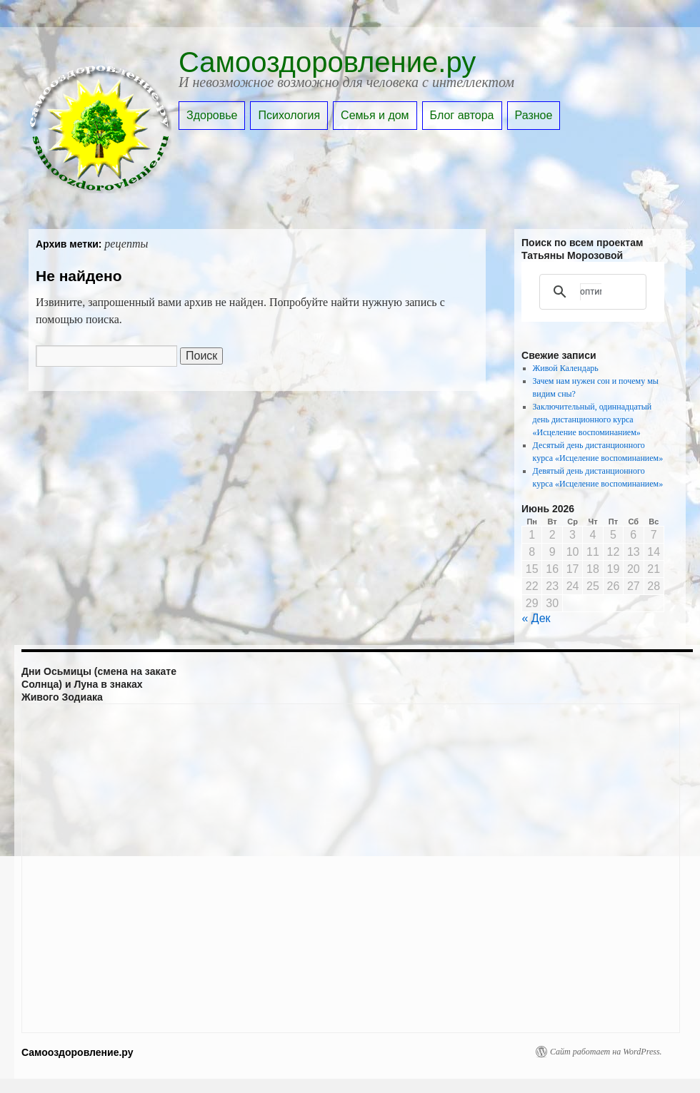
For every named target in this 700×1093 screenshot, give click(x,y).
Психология (289, 115)
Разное (534, 115)
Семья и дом (375, 115)
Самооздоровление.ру (327, 62)
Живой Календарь (566, 368)
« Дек (536, 618)
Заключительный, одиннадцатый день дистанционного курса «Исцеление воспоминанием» (592, 419)
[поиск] (590, 291)
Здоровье (211, 115)
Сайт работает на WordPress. (606, 1052)
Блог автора (462, 115)
